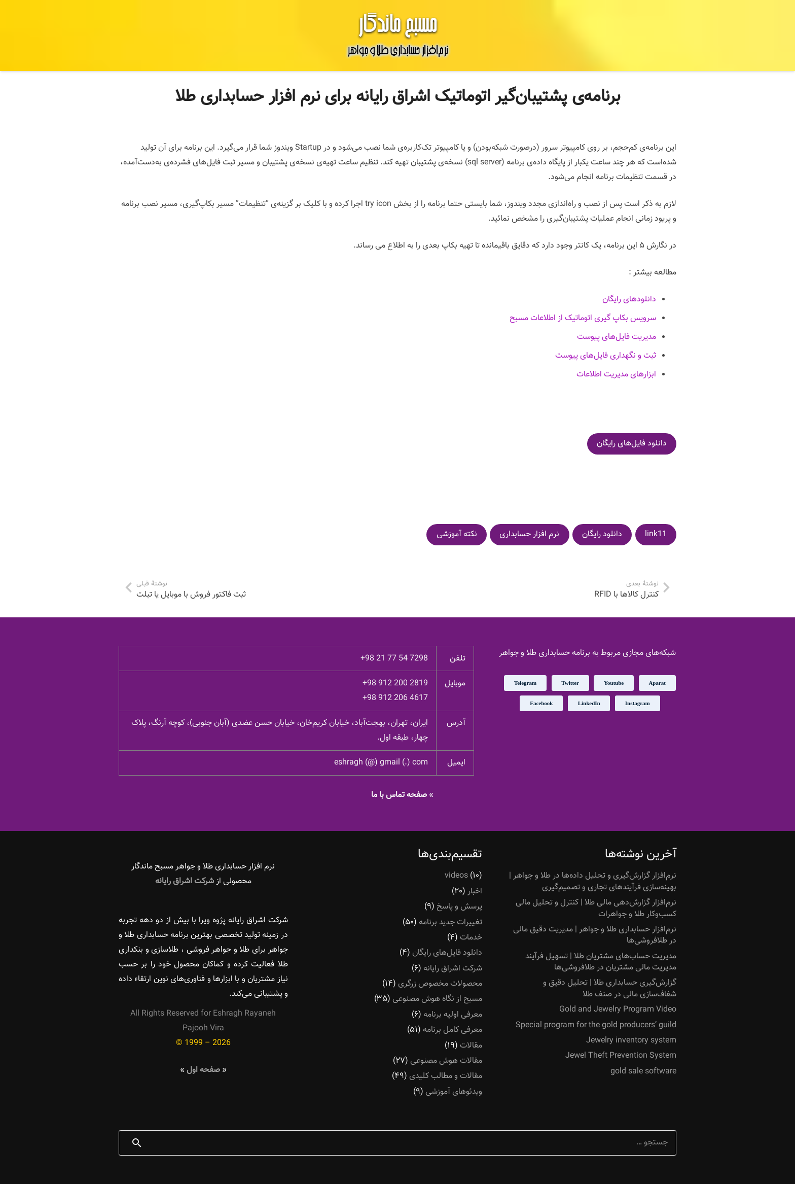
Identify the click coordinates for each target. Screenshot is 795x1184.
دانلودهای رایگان (629, 299)
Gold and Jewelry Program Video (617, 1009)
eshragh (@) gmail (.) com (381, 762)
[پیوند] (397, 35)
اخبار (474, 891)
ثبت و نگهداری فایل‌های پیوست (605, 356)
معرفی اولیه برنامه (452, 1014)
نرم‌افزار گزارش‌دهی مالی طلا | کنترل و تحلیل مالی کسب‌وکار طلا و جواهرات (596, 908)
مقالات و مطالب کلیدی (445, 1076)
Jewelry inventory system (631, 1040)
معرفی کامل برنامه (452, 1030)
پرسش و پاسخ (459, 906)
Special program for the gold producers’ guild (596, 1025)
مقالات (471, 1045)
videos (456, 875)
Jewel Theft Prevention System (620, 1056)
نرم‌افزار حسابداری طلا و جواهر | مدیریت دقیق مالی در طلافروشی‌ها (594, 935)
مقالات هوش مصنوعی (446, 1061)
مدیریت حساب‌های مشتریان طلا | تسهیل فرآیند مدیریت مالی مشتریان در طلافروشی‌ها (600, 961)
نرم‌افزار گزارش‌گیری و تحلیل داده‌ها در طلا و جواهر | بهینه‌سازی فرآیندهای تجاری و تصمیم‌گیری (592, 881)
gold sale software (643, 1071)
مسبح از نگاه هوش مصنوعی (437, 999)
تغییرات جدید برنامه (450, 922)
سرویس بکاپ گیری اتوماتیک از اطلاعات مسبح (583, 318)
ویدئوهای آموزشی (453, 1092)
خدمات (471, 937)
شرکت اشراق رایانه (452, 968)
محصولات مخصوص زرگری (440, 984)
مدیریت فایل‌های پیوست (616, 337)
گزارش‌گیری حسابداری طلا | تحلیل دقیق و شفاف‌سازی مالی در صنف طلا (609, 988)
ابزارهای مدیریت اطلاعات (616, 374)
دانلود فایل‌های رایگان (447, 953)
